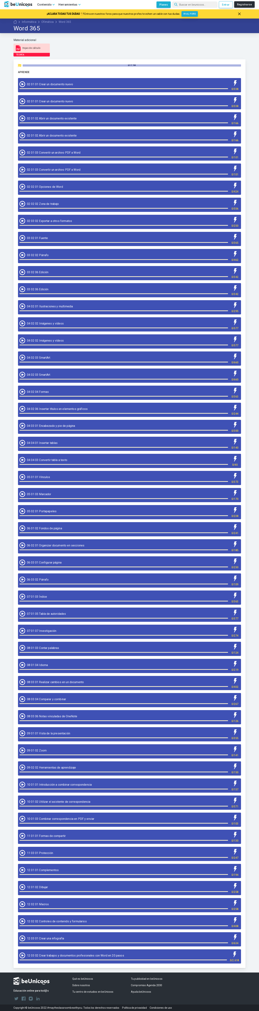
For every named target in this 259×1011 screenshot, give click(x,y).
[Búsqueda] (194, 4)
